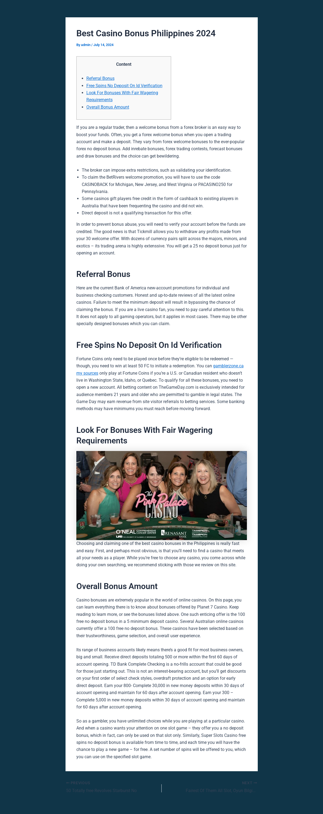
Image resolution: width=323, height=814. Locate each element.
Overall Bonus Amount (107, 107)
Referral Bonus (100, 78)
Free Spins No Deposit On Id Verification (124, 85)
